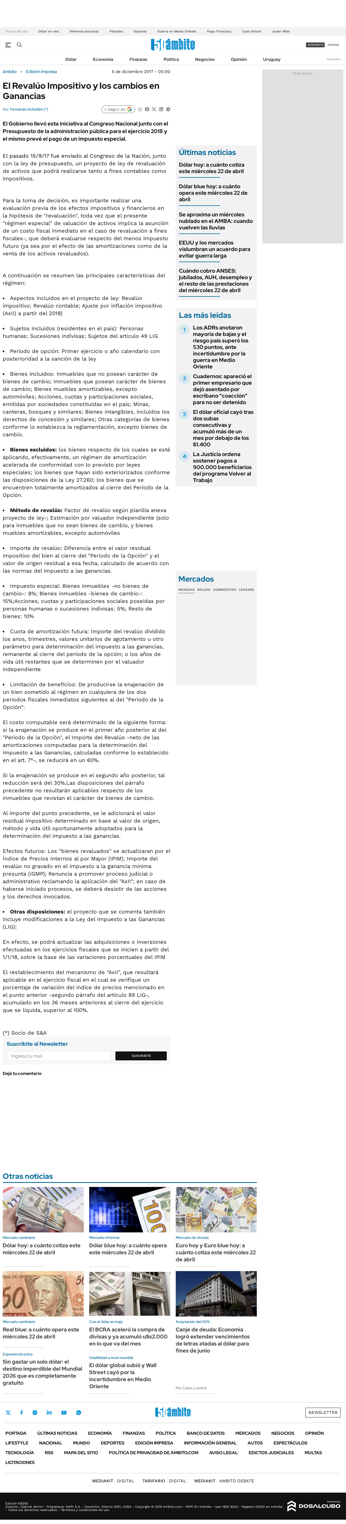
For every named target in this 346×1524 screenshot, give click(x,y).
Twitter (8, 1412)
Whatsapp (78, 1412)
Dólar (71, 59)
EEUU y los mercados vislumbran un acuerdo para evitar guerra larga (214, 249)
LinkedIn (49, 1412)
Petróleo (116, 31)
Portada (15, 1433)
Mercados (248, 1433)
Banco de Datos (206, 1433)
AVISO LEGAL (223, 1453)
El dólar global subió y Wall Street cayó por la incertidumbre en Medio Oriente (123, 1376)
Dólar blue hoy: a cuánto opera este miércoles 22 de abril (213, 193)
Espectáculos (290, 1443)
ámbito (10, 72)
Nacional (50, 1443)
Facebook (21, 1412)
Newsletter (334, 59)
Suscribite (141, 1056)
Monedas (186, 590)
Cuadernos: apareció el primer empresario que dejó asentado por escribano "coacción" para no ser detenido (222, 389)
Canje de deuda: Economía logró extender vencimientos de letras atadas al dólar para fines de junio (213, 1340)
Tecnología (19, 1453)
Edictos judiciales (271, 1453)
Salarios (140, 31)
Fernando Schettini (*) (29, 109)
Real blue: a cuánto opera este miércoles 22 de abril (41, 1333)
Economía (103, 59)
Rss (49, 1453)
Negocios (205, 59)
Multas (313, 1453)
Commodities (224, 590)
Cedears (246, 590)
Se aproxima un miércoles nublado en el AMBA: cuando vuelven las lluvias (216, 221)
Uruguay (272, 59)
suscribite (315, 44)
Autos (255, 1443)
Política (171, 59)
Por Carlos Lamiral (191, 1388)
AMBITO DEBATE (224, 1480)
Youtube (63, 1413)
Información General (210, 1443)
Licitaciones (20, 1462)
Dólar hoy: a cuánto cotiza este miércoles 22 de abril (211, 168)
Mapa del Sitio (81, 1453)
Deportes (112, 1443)
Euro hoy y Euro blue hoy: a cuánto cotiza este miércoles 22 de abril (216, 1252)
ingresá (333, 44)
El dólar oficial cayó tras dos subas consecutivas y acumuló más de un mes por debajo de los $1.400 (223, 428)
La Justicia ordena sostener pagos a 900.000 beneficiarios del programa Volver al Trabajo (222, 467)
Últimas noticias (57, 1433)
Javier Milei (281, 31)
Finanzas (138, 59)
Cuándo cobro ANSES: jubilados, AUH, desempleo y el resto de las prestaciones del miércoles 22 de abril (215, 280)
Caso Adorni (251, 31)
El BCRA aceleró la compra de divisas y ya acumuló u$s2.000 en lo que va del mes (128, 1336)
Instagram (34, 1412)
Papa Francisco (219, 31)
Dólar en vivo (48, 31)
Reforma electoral (84, 31)
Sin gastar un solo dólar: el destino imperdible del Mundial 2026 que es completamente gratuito (42, 1372)
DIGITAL (113, 1480)
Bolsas (203, 590)
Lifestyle (16, 1443)
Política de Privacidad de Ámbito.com (153, 1453)
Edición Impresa (154, 1443)
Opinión (239, 59)
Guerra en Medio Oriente (176, 31)
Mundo (81, 1443)
